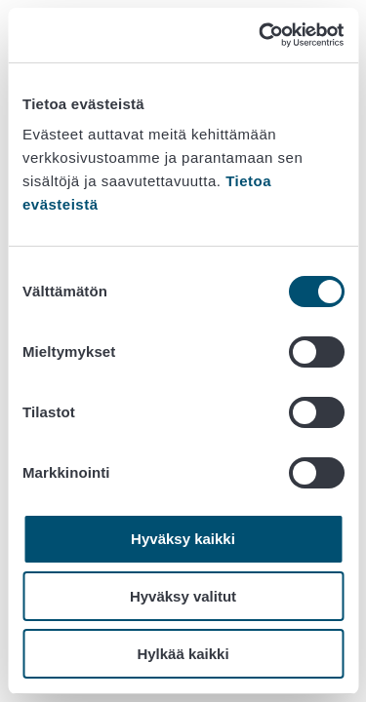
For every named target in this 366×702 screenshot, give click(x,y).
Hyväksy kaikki (183, 538)
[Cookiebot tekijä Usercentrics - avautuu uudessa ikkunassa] (261, 35)
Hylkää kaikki (182, 653)
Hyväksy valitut (183, 596)
